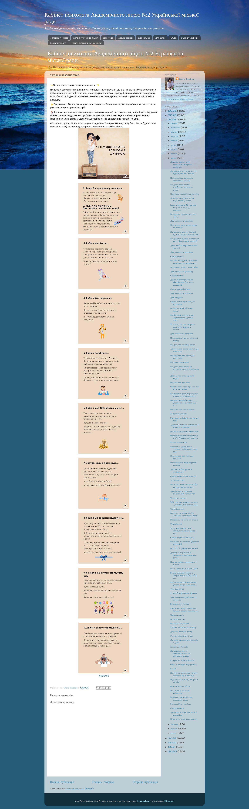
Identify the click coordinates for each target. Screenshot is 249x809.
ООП (173, 38)
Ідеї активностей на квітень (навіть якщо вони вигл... (183, 583)
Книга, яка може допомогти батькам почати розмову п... (184, 609)
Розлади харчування (179, 604)
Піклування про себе (180, 382)
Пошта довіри (125, 38)
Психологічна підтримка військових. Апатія (181, 179)
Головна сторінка (59, 38)
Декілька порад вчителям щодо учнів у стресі (182, 199)
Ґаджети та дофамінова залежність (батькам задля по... (183, 449)
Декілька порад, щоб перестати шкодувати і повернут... (182, 164)
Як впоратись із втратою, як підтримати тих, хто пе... (183, 172)
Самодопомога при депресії (183, 476)
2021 (172, 747)
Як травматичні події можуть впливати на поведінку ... (184, 674)
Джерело (104, 676)
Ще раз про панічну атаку (182, 344)
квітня (174, 158)
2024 (172, 119)
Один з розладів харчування (183, 664)
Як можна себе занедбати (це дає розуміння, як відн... (184, 485)
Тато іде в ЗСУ (177, 588)
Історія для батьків (179, 646)
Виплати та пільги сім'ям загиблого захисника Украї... (184, 514)
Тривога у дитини (178, 413)
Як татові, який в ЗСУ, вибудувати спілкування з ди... (183, 530)
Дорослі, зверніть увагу (181, 631)
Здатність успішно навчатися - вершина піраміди (184, 425)
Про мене (108, 38)
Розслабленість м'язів (180, 686)
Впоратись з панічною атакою (184, 519)
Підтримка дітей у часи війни (184, 267)
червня (174, 149)
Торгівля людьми (178, 498)
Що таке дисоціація (179, 362)
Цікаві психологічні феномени (184, 431)
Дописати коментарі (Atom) (80, 788)
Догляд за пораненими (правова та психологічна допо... (183, 555)
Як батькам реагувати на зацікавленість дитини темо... (181, 317)
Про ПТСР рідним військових (184, 548)
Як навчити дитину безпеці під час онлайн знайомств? (184, 233)
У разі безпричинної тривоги (183, 593)
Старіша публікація (145, 782)
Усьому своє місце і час (181, 635)
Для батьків (144, 38)
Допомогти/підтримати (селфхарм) (181, 470)
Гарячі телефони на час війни (86, 43)
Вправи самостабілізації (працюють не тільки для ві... (183, 402)
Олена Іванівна (186, 79)
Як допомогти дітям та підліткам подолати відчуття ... (184, 369)
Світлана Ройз (177, 480)
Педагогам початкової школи (183, 719)
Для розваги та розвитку (181, 221)
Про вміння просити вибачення (179, 691)
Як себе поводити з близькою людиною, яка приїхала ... (184, 261)
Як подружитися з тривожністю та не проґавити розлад (180, 653)
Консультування (58, 43)
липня (174, 145)
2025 (172, 115)
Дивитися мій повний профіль (179, 99)
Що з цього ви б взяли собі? (184, 568)
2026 (172, 111)
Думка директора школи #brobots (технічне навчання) (181, 282)
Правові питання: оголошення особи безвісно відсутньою (184, 436)
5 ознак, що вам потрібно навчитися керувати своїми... (182, 327)
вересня (175, 136)
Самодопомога (177, 256)
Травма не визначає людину (183, 627)
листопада (176, 127)
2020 (173, 751)
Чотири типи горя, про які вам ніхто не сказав (184, 387)
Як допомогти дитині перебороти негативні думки (181, 187)
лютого (174, 728)
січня (173, 733)
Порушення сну (177, 619)
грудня (174, 123)
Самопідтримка (177, 508)
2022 (172, 742)
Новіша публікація (62, 782)
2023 (172, 738)
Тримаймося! (176, 524)
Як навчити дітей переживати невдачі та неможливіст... (184, 394)
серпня (174, 140)
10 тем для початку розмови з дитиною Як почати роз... (184, 503)
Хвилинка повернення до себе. (184, 194)
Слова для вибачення (180, 289)
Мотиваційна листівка (180, 704)
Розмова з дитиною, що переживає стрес (181, 698)
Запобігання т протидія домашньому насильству (182, 492)
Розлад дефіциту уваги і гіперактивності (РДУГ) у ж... (183, 575)
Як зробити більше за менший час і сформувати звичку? (184, 239)
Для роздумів (176, 297)
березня (175, 724)
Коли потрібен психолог (85, 38)
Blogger (169, 801)
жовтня (174, 132)
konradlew (143, 801)
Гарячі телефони (189, 38)
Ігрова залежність (178, 442)
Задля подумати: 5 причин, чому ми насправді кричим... (183, 207)
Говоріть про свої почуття (182, 409)
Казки (173, 668)
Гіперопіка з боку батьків (182, 660)
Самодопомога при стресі (182, 537)
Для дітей (160, 38)
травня (174, 153)
